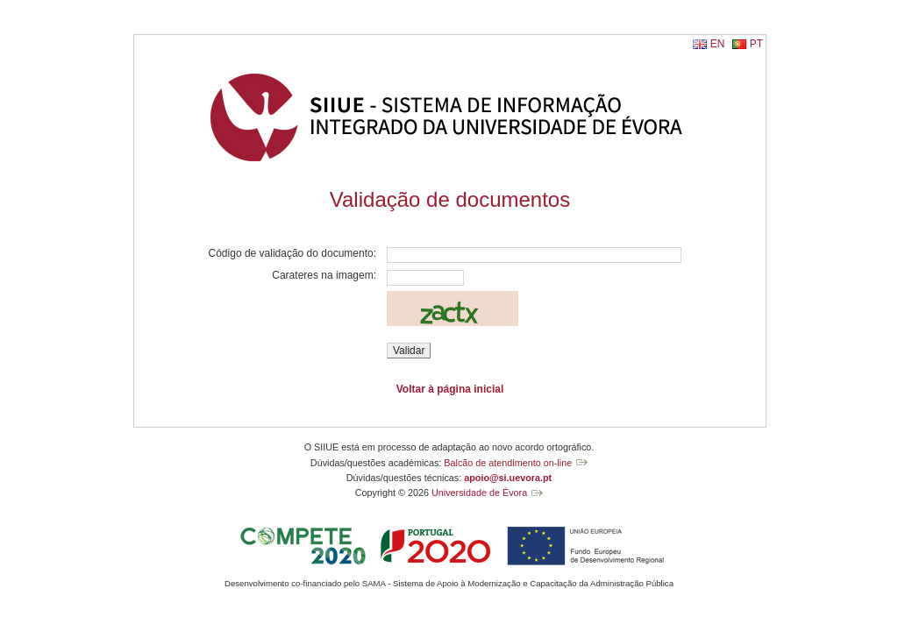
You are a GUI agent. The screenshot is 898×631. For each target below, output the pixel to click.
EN (717, 44)
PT (756, 44)
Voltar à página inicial (449, 389)
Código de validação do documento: (292, 253)
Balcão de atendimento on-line (508, 462)
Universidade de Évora (479, 492)
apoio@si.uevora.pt (508, 477)
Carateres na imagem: (324, 275)
